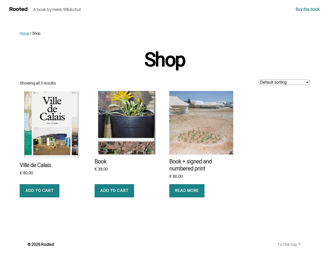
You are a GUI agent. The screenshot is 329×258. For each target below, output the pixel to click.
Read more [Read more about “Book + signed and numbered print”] (187, 190)
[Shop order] (284, 82)
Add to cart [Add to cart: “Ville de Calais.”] (39, 190)
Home (24, 33)
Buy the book (308, 9)
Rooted (18, 9)
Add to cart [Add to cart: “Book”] (114, 190)
